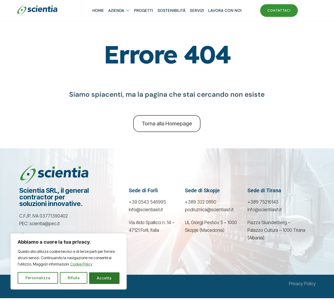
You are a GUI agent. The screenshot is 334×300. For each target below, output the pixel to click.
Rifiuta (74, 278)
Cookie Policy (81, 265)
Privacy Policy (302, 285)
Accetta (104, 278)
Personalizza (38, 278)
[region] (69, 261)
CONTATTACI (279, 10)
